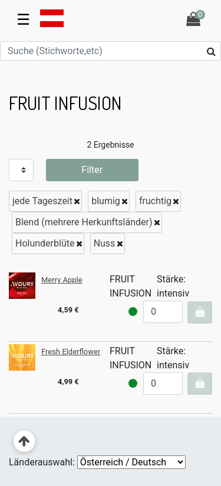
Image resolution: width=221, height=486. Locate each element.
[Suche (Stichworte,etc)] (110, 51)
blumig (105, 201)
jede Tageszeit (42, 201)
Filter (92, 169)
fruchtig (155, 201)
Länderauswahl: (42, 462)
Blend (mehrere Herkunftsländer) (84, 222)
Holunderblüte (44, 243)
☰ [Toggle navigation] (23, 19)
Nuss (105, 243)
